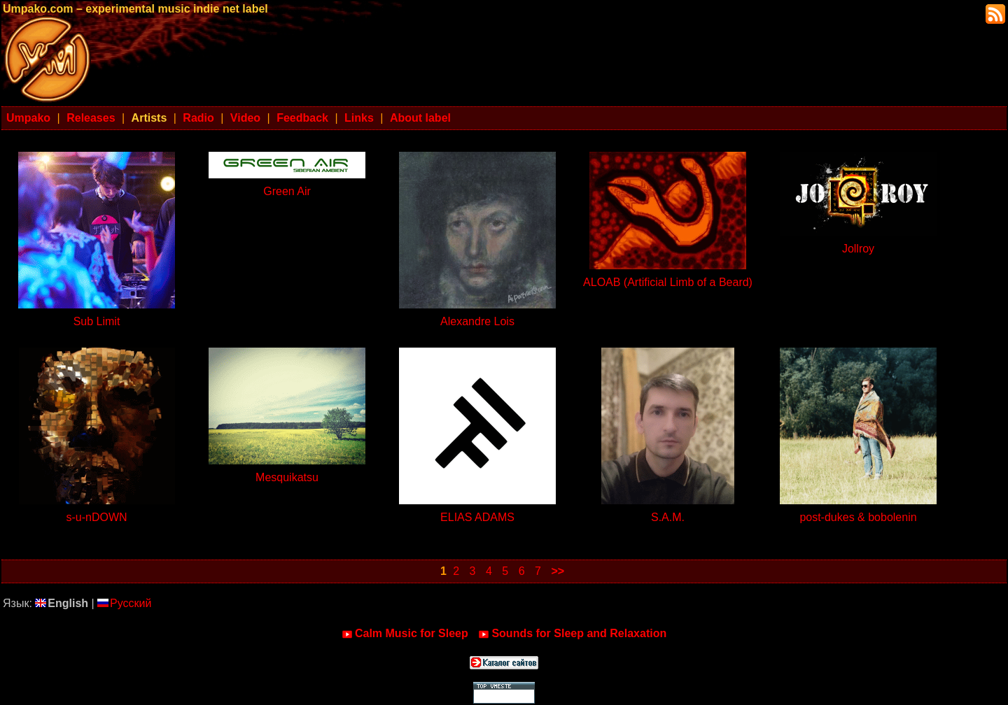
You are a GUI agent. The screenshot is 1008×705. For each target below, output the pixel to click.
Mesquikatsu (286, 477)
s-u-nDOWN (96, 517)
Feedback (302, 118)
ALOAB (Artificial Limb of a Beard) (667, 282)
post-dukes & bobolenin (857, 517)
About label (420, 118)
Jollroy (858, 249)
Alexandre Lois (477, 321)
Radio (198, 118)
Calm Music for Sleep (405, 633)
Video (245, 118)
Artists (149, 118)
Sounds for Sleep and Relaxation (572, 633)
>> (557, 571)
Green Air (287, 191)
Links (359, 118)
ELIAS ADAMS (477, 517)
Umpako (28, 118)
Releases (90, 118)
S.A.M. (668, 517)
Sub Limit (97, 321)
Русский (124, 603)
